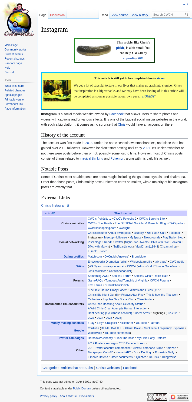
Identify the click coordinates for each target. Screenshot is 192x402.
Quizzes (141, 357)
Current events (13, 54)
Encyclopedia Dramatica (103, 261)
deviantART (123, 352)
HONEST (148, 96)
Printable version (14, 99)
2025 (109, 317)
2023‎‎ (91, 317)
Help (7, 67)
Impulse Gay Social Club (118, 299)
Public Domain (82, 388)
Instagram (95, 237)
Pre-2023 (173, 313)
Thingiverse (169, 357)
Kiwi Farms (95, 285)
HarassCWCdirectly (100, 338)
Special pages (13, 95)
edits (123, 261)
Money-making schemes (67, 323)
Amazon (171, 348)
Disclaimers (86, 396)
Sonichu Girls (142, 276)
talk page (160, 261)
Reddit (108, 242)
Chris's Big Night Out (101, 294)
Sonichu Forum (121, 276)
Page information (15, 108)
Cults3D (108, 352)
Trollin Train (160, 276)
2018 (89, 143)
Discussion (57, 15)
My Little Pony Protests (151, 338)
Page (42, 15)
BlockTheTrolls (125, 338)
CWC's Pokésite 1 (99, 218)
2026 (118, 317)
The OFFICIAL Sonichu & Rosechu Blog (140, 223)
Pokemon (117, 158)
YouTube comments (117, 333)
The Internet (123, 213)
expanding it (131, 58)
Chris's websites (108, 368)
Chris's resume (97, 232)
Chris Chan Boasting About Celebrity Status (115, 304)
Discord (9, 72)
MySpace (135, 237)
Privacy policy (48, 396)
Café (156, 232)
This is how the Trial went (162, 294)
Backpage (94, 352)
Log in (185, 4)
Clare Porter (144, 299)
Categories (50, 368)
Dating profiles (74, 256)
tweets (144, 242)
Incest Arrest (142, 313)
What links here (14, 85)
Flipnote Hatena (98, 357)
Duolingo (146, 352)
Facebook (116, 114)
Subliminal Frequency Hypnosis (164, 328)
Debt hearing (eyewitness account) (110, 313)
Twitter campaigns (71, 338)
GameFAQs (95, 280)
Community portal (15, 49)
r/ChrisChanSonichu (117, 285)
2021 (146, 148)
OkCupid (110, 256)
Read (104, 15)
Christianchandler (120, 271)
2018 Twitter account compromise (109, 348)
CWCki (131, 266)
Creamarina (168, 246)
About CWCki (68, 396)
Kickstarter (126, 323)
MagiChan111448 (147, 246)
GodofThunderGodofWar (162, 266)
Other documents (121, 357)
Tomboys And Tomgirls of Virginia (126, 280)
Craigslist (111, 323)
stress (161, 78)
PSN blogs (94, 242)
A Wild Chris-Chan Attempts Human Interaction (117, 308)
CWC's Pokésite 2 (124, 218)
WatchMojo (95, 333)
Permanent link (13, 104)
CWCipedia (175, 223)
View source (120, 15)
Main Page (11, 45)
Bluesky (139, 232)
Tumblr (92, 251)
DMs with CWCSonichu (166, 242)
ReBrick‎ (154, 357)
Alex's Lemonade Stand (148, 348)
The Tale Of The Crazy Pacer (107, 290)
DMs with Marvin (98, 246)
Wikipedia (136, 261)
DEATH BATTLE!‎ (111, 328)
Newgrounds (152, 237)
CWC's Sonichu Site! (152, 218)
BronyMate (139, 256)
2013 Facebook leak (132, 343)
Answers (122, 256)
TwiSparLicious (123, 246)
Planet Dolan (133, 328)
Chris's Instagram (53, 205)
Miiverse (121, 237)
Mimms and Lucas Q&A (144, 290)
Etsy (100, 323)
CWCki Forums (159, 280)
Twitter (119, 242)
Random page (13, 63)
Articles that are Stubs (77, 368)
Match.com (95, 256)
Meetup (109, 237)
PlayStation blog (173, 237)
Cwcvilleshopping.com (102, 228)
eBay (91, 323)
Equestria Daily (164, 352)
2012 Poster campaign (102, 343)
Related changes (14, 90)
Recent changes (14, 58)
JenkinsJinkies (97, 271)
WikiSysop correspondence (106, 266)
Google (79, 330)
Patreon (154, 323)
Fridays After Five (132, 294)
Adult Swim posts (120, 232)
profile (148, 261)
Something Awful (98, 276)
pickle (120, 48)
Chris (122, 124)
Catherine (94, 299)
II (117, 294)
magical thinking (91, 158)
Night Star (131, 242)
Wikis (80, 266)
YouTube (141, 323)
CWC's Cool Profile (100, 223)
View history (140, 15)
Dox (136, 352)
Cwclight (124, 228)
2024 (100, 317)
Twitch (103, 251)
